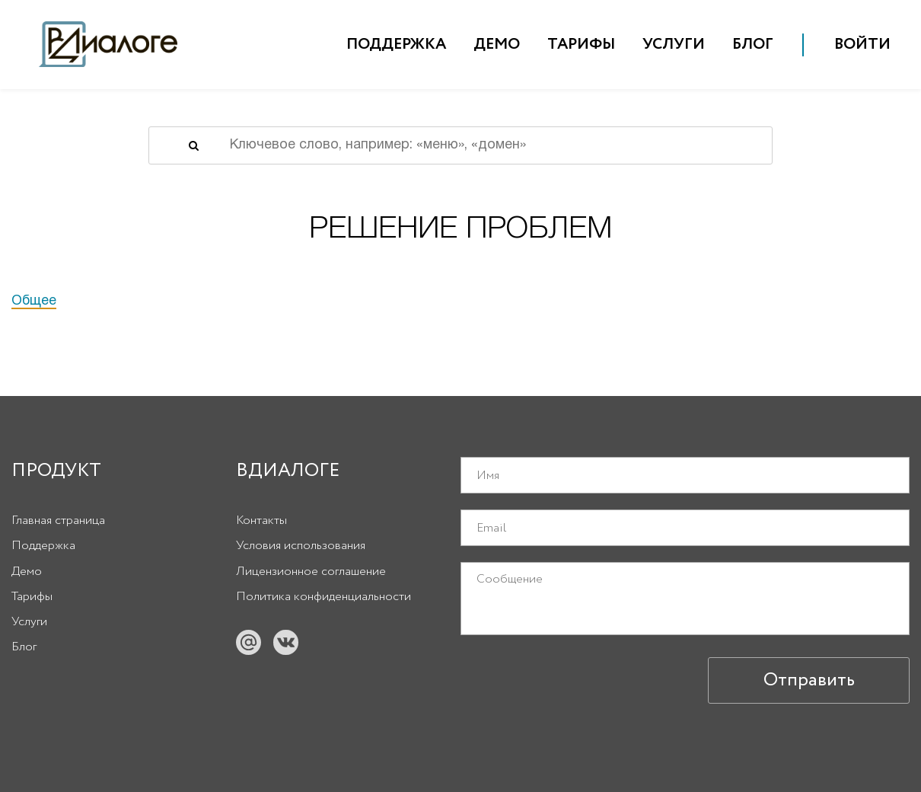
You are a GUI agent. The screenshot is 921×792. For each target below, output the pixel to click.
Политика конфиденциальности (323, 596)
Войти (862, 44)
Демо (496, 44)
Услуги (673, 44)
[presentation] (576, 680)
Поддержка (396, 44)
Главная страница (58, 520)
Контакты (261, 520)
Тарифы (581, 44)
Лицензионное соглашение (311, 571)
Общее (33, 301)
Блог (752, 44)
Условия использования (300, 545)
